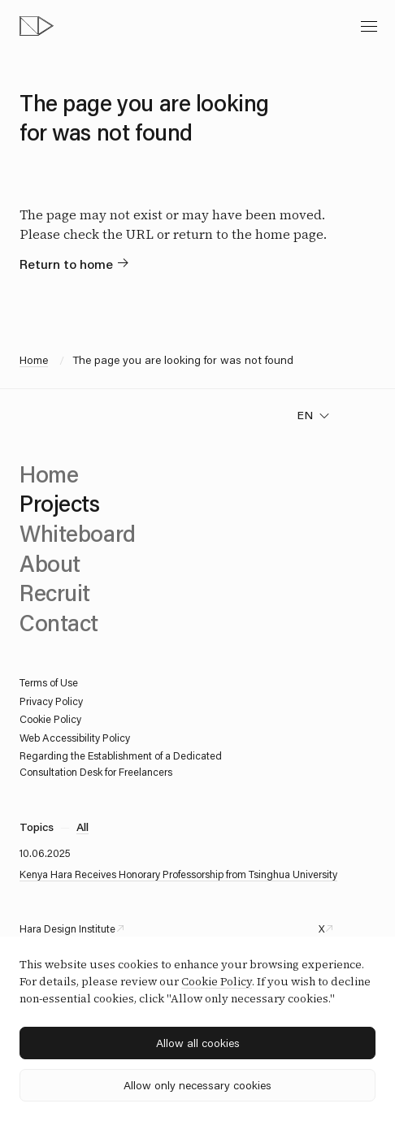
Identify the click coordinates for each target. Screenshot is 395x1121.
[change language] (313, 415)
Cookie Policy (50, 718)
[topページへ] (37, 26)
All (82, 827)
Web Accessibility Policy (75, 737)
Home (34, 360)
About (50, 563)
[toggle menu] (369, 26)
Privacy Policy (51, 701)
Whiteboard (78, 533)
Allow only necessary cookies (197, 1085)
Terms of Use (49, 682)
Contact (59, 622)
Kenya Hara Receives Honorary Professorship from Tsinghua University (178, 874)
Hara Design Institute (67, 928)
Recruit (55, 592)
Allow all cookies (198, 1043)
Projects (60, 502)
